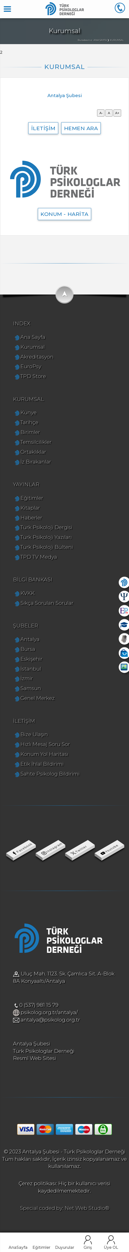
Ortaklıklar (33, 452)
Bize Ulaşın (34, 734)
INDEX (21, 323)
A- (101, 113)
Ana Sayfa (32, 337)
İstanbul (30, 669)
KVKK (27, 593)
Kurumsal (32, 347)
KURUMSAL (28, 399)
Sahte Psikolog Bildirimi (50, 774)
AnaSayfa (18, 1247)
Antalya (30, 639)
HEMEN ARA (81, 128)
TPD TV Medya (38, 557)
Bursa (27, 649)
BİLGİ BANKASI (32, 579)
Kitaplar (30, 508)
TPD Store (33, 376)
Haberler (31, 518)
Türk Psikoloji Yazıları (46, 537)
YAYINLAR (26, 484)
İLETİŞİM (43, 128)
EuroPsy (30, 366)
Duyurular (64, 1247)
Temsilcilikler (36, 442)
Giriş (88, 1247)
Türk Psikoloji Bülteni (46, 547)
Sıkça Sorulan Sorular (46, 603)
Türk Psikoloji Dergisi (46, 527)
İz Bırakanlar (35, 462)
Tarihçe (29, 422)
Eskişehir (31, 659)
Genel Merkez (37, 698)
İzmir (26, 678)
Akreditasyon (37, 357)
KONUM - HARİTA (64, 214)
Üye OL (111, 1247)
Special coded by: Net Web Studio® (64, 1208)
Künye (28, 412)
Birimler (30, 432)
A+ (117, 113)
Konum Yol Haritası (44, 754)
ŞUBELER (25, 626)
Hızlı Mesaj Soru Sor (45, 744)
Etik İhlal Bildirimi (42, 764)
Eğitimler (41, 1247)
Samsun (30, 688)
